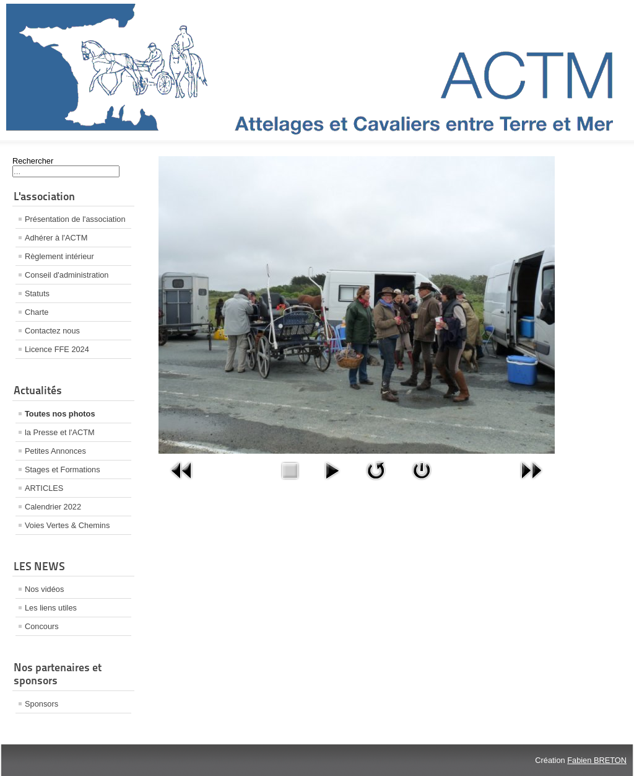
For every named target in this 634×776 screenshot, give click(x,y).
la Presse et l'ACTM (60, 432)
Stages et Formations (62, 469)
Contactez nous (52, 330)
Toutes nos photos (60, 413)
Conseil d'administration (66, 275)
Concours (42, 626)
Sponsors (41, 703)
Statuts (37, 293)
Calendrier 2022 (53, 506)
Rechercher (32, 160)
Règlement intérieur (59, 256)
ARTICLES (44, 488)
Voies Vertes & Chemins (67, 525)
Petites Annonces (55, 451)
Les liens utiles (51, 607)
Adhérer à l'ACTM (56, 237)
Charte (36, 312)
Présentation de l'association (75, 219)
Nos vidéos (44, 589)
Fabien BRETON (597, 760)
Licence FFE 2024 (57, 349)
